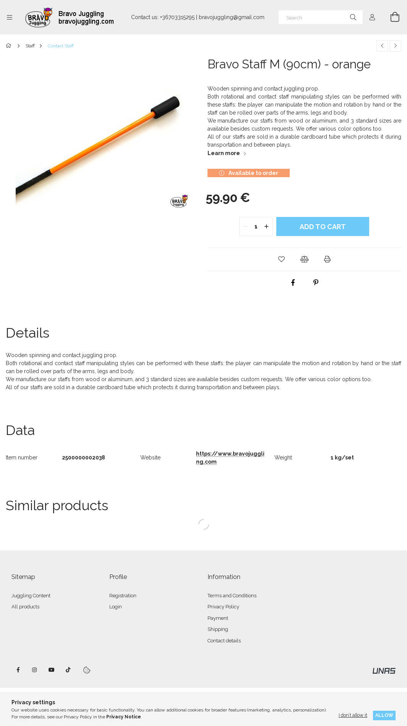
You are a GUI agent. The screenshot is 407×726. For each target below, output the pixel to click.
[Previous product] (382, 46)
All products (25, 607)
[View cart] (390, 17)
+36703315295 (177, 17)
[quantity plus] (266, 226)
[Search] (321, 17)
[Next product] (395, 46)
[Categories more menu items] (9, 17)
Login (115, 607)
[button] (281, 259)
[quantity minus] (245, 226)
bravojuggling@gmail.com (231, 17)
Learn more (224, 153)
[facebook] (292, 282)
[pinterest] (315, 282)
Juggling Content (30, 595)
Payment (218, 618)
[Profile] (372, 17)
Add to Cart (323, 227)
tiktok (68, 669)
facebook (17, 669)
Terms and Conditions (232, 595)
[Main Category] (10, 46)
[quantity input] (256, 226)
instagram (34, 669)
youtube (51, 669)
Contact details (224, 641)
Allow (384, 715)
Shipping (218, 629)
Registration (122, 595)
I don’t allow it (353, 715)
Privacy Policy (223, 607)
